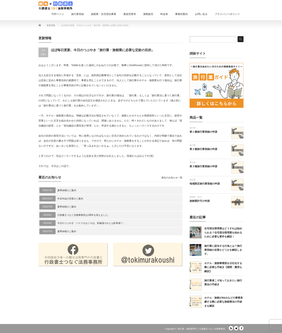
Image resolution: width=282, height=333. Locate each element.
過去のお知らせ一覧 (171, 177)
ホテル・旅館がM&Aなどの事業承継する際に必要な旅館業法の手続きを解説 (223, 301)
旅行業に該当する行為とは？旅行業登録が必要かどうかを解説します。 (223, 249)
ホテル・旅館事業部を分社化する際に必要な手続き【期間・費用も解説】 (223, 267)
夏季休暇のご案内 (66, 190)
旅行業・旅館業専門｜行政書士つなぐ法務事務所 (201, 329)
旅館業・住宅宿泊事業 (103, 14)
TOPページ (57, 14)
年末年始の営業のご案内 (70, 198)
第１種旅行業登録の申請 (203, 131)
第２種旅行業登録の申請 (203, 149)
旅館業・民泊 (195, 197)
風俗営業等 (129, 14)
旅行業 (192, 128)
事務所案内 (181, 14)
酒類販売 (148, 14)
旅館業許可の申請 (200, 200)
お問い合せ (201, 14)
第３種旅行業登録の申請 (203, 166)
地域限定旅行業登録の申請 (205, 183)
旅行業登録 (77, 14)
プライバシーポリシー (227, 14)
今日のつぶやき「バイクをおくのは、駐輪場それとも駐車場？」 (91, 223)
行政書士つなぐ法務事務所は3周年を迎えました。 (83, 215)
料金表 (164, 14)
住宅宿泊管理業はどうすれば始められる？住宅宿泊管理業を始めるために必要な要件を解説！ (223, 232)
